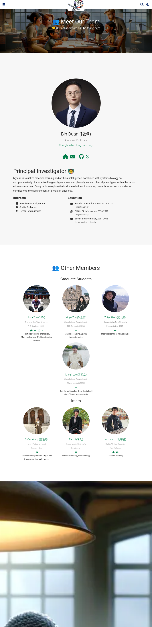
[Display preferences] (147, 5)
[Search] (142, 5)
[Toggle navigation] (4, 4)
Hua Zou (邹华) (36, 317)
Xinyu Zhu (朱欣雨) (76, 317)
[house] (65, 157)
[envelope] (72, 157)
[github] (81, 157)
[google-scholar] (87, 157)
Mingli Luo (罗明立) (76, 374)
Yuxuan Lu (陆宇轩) (115, 439)
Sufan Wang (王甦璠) (36, 439)
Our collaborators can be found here (78, 28)
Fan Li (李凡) (76, 439)
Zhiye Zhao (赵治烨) (115, 317)
